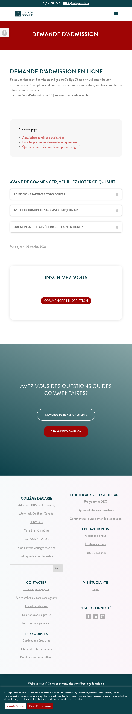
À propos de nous (95, 535)
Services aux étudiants (36, 640)
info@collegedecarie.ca (40, 548)
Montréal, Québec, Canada (36, 513)
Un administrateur (36, 606)
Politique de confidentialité (36, 556)
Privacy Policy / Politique (40, 706)
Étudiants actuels (95, 544)
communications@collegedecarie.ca (81, 683)
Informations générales (36, 623)
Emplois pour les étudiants (36, 657)
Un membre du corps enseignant (36, 597)
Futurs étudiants (96, 552)
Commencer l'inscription (66, 300)
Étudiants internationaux (36, 649)
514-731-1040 (39, 530)
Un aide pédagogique (36, 589)
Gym (95, 589)
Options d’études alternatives (95, 510)
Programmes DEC (95, 501)
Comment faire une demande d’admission (96, 518)
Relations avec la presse (36, 615)
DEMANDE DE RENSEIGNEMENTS (66, 415)
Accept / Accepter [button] (15, 706)
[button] (4, 32)
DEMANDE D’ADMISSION (66, 431)
